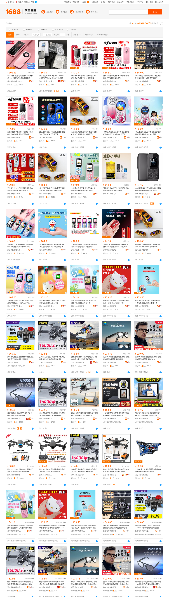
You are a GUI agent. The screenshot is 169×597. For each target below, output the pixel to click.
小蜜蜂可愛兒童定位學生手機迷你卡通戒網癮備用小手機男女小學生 (20, 302)
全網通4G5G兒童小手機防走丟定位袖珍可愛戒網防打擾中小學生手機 (20, 245)
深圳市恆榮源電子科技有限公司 (78, 194)
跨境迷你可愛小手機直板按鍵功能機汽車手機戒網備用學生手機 (52, 133)
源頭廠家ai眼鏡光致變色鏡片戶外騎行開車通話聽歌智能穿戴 (19, 414)
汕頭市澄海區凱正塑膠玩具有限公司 (46, 475)
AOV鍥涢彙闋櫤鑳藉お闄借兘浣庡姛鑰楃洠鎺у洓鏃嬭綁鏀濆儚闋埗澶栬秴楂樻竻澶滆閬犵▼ (116, 527)
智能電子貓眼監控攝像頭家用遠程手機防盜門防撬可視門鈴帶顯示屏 (148, 414)
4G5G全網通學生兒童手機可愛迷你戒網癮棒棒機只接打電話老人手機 (116, 133)
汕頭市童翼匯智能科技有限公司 (14, 475)
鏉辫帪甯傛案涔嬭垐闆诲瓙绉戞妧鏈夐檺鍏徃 (142, 531)
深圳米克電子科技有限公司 (46, 137)
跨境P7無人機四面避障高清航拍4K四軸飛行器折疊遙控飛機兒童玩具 (116, 470)
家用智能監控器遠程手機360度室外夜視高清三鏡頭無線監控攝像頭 (20, 358)
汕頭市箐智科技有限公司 (110, 475)
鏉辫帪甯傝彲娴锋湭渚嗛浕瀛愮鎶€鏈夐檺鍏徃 (142, 587)
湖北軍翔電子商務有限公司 (14, 194)
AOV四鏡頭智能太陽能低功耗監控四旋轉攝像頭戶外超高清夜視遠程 (148, 77)
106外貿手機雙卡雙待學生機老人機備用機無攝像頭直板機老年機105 (148, 189)
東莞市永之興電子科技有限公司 (14, 362)
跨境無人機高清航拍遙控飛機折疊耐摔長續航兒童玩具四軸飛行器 (52, 470)
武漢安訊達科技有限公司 (14, 81)
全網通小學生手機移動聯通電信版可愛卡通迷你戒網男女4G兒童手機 (84, 77)
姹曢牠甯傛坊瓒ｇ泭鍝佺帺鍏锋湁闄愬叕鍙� (46, 587)
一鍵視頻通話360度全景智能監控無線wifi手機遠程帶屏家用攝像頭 (116, 414)
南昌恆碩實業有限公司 (14, 137)
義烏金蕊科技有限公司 (142, 250)
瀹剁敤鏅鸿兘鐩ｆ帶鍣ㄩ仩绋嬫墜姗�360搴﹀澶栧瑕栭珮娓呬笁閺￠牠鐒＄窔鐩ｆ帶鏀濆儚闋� (148, 527)
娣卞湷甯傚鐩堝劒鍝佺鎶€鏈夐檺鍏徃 (78, 587)
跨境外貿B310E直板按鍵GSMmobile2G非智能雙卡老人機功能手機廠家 (52, 77)
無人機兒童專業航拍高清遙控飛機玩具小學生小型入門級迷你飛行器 (52, 414)
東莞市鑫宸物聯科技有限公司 (142, 81)
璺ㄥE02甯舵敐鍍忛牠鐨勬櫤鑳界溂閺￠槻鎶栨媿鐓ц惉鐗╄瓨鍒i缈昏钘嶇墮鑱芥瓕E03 (116, 583)
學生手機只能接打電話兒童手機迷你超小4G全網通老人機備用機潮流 (20, 77)
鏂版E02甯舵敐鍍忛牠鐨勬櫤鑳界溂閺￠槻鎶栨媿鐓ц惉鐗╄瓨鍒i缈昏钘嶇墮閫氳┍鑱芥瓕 (84, 583)
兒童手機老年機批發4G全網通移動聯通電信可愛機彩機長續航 (116, 77)
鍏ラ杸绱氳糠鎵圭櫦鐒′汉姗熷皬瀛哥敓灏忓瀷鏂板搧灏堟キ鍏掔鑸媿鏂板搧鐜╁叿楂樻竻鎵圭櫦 (20, 583)
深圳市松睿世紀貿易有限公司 (110, 137)
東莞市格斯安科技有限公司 (78, 475)
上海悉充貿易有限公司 (46, 362)
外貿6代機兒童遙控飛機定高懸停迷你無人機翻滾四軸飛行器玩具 (148, 470)
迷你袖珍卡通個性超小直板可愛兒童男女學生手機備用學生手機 (84, 302)
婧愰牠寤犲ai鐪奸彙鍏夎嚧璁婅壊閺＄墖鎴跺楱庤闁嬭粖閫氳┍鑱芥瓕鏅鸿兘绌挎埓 (148, 583)
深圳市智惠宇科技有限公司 (46, 81)
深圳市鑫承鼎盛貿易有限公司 (142, 137)
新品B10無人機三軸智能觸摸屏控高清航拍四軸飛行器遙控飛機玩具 (84, 414)
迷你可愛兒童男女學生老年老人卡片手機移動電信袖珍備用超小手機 (148, 302)
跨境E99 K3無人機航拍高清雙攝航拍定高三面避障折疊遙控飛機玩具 (20, 470)
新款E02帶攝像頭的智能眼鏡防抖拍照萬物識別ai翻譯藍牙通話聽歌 (116, 358)
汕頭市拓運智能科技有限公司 (78, 419)
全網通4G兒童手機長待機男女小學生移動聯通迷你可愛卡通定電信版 (84, 189)
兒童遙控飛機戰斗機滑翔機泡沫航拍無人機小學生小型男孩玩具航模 (84, 358)
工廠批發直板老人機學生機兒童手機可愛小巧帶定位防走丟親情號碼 (84, 245)
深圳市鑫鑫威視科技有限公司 (110, 419)
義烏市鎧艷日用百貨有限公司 (46, 419)
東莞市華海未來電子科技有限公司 (14, 419)
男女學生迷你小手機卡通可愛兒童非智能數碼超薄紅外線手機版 (116, 189)
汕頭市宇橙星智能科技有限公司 (142, 475)
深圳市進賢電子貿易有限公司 (78, 137)
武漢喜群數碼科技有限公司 (142, 362)
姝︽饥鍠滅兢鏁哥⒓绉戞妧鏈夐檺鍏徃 (110, 587)
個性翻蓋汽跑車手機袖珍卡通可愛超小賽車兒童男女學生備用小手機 (52, 189)
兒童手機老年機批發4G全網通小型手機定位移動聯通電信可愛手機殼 (20, 133)
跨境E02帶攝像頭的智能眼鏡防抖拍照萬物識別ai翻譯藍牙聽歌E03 (148, 358)
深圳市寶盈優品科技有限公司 (110, 362)
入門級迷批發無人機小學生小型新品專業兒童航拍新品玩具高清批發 (52, 358)
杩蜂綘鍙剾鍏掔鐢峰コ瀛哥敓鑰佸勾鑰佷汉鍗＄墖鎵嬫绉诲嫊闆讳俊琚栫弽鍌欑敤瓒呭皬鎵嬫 (84, 527)
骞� (32, 531)
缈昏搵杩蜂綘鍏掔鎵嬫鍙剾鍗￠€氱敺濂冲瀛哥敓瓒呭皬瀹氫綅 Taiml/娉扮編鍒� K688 (52, 527)
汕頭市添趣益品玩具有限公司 (78, 362)
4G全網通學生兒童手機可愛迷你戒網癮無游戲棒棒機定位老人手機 (148, 133)
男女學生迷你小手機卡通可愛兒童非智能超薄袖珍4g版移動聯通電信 (20, 189)
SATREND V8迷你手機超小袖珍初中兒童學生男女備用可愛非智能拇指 (115, 245)
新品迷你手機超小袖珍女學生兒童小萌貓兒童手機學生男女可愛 (52, 302)
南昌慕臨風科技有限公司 (110, 81)
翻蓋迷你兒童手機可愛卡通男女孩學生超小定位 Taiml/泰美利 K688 (116, 302)
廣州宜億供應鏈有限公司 (142, 419)
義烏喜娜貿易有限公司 (46, 194)
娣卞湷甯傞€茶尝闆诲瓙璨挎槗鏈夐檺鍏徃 (14, 531)
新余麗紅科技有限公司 (78, 81)
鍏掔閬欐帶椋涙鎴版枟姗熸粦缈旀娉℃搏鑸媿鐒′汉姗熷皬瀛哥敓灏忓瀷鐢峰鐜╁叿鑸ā (52, 583)
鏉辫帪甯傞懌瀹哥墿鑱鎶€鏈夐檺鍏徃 (110, 531)
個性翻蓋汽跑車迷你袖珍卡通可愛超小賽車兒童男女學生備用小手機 (84, 133)
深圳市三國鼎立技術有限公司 (110, 194)
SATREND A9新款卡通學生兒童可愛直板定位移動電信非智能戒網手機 (52, 245)
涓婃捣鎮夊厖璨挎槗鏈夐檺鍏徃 (14, 587)
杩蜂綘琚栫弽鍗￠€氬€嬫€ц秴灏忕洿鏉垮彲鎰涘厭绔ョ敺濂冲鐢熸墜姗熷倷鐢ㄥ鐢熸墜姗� (20, 527)
